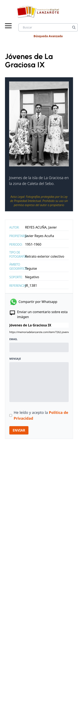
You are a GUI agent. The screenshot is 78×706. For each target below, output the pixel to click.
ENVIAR (19, 430)
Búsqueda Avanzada (48, 36)
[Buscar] (74, 27)
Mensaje (15, 358)
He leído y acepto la (41, 415)
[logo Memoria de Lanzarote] (39, 11)
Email (13, 339)
